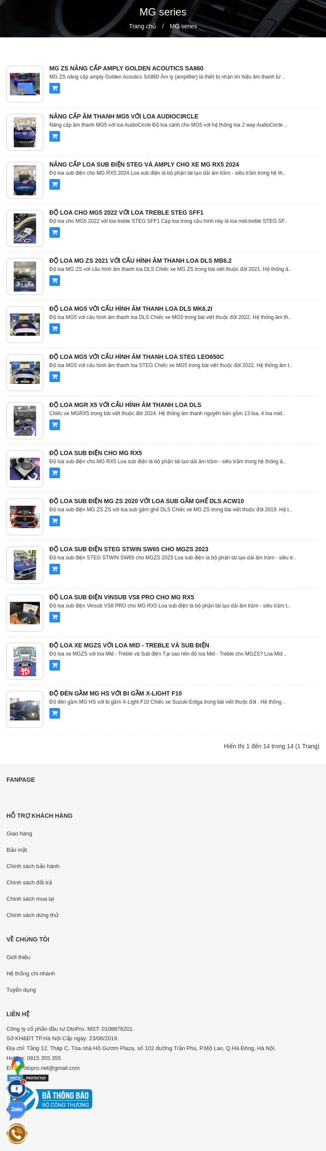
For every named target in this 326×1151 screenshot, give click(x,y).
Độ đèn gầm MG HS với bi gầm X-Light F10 (115, 693)
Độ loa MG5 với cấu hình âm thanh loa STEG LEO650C (136, 356)
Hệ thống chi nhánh (30, 973)
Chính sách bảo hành (32, 866)
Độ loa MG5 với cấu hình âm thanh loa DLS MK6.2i (130, 308)
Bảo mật (16, 850)
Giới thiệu (18, 957)
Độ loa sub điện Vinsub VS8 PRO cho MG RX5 (121, 597)
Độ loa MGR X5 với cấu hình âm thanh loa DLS (125, 404)
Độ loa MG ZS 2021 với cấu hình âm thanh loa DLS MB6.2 (140, 260)
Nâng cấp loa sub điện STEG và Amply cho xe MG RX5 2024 (144, 164)
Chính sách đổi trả (29, 882)
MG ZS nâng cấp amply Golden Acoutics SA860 (126, 68)
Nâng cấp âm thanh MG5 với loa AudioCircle (124, 116)
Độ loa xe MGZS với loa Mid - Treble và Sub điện (129, 645)
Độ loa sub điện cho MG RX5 (95, 452)
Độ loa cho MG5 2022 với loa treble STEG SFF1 (126, 212)
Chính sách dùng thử (32, 915)
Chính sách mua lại (30, 899)
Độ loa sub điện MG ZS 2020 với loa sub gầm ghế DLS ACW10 (146, 501)
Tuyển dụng (21, 990)
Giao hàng (19, 833)
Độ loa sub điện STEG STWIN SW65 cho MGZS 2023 (128, 549)
